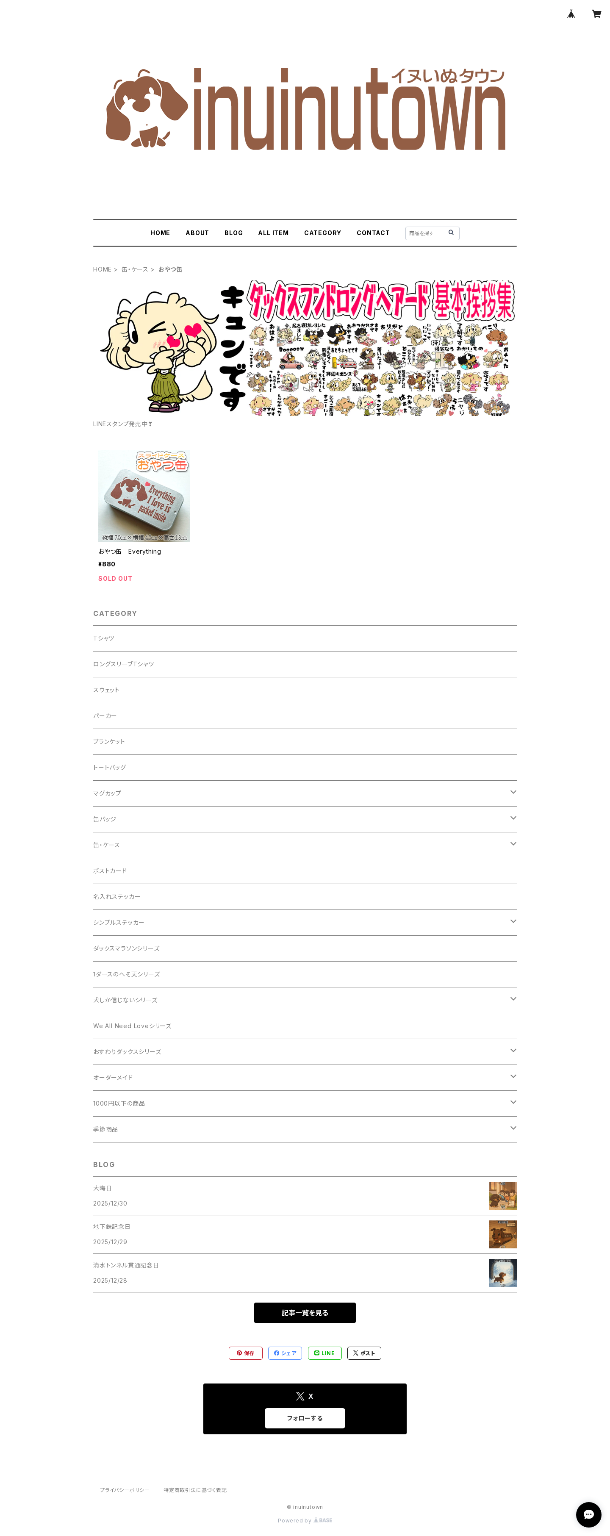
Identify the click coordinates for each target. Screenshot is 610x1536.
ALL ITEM (273, 232)
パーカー (105, 715)
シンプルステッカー (119, 922)
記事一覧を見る (305, 1313)
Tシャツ (103, 638)
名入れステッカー (117, 896)
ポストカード (110, 870)
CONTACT (373, 232)
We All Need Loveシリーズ (132, 1025)
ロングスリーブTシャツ (123, 664)
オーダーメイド (113, 1077)
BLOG (234, 232)
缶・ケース (135, 269)
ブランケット (109, 741)
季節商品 (105, 1129)
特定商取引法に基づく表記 (195, 1490)
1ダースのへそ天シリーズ (126, 974)
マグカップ (107, 793)
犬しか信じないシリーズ (125, 1000)
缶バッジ (104, 819)
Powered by (305, 1520)
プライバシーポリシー (125, 1490)
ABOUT (197, 232)
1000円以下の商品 (119, 1103)
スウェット (106, 689)
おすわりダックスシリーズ (127, 1051)
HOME (160, 232)
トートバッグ (109, 767)
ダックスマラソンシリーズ (126, 948)
